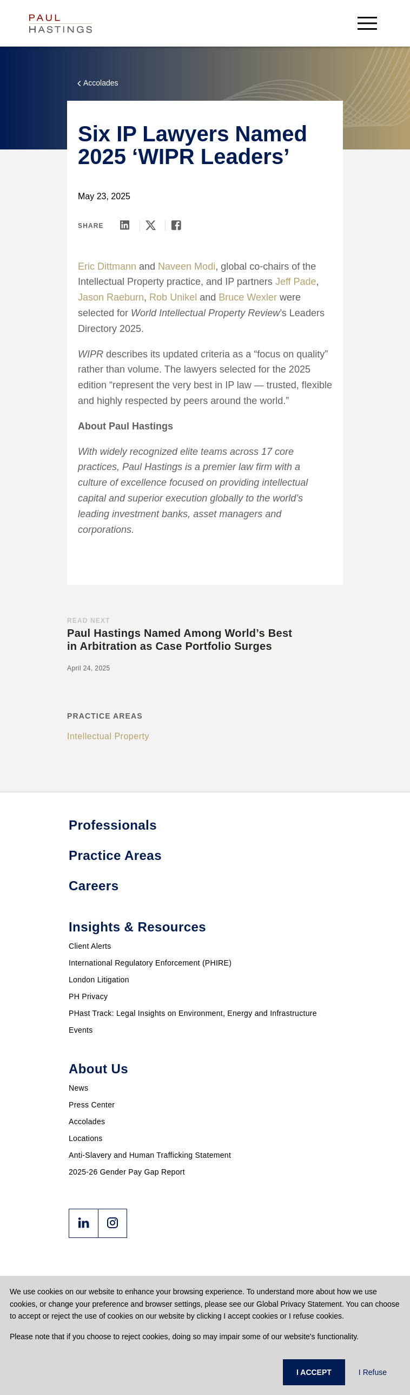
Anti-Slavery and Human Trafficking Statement (150, 1155)
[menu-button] (367, 23)
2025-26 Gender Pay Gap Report (127, 1172)
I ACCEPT (314, 1372)
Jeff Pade (295, 281)
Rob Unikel (173, 297)
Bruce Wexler (248, 297)
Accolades (87, 1121)
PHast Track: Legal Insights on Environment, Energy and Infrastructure (193, 1013)
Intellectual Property (108, 736)
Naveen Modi (186, 266)
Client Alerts (90, 946)
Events (81, 1030)
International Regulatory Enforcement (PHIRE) (150, 963)
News (78, 1088)
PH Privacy (88, 996)
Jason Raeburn (111, 297)
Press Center (92, 1104)
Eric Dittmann (107, 266)
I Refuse (373, 1372)
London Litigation (99, 979)
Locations (86, 1138)
